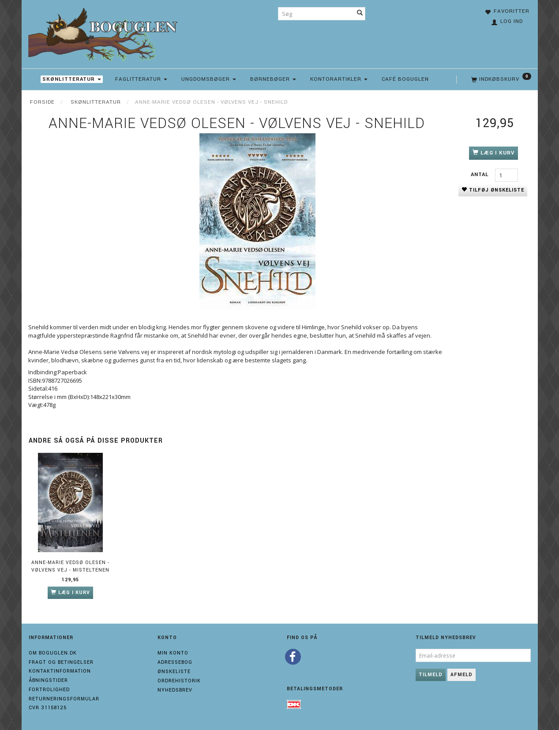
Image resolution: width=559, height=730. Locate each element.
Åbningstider (48, 680)
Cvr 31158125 (48, 707)
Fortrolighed (49, 689)
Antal (481, 174)
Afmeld (461, 674)
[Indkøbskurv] (500, 79)
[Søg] (360, 13)
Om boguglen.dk (53, 653)
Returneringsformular (64, 699)
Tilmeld (431, 674)
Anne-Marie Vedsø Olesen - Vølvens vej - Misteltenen (70, 566)
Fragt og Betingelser (61, 662)
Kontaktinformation (60, 671)
